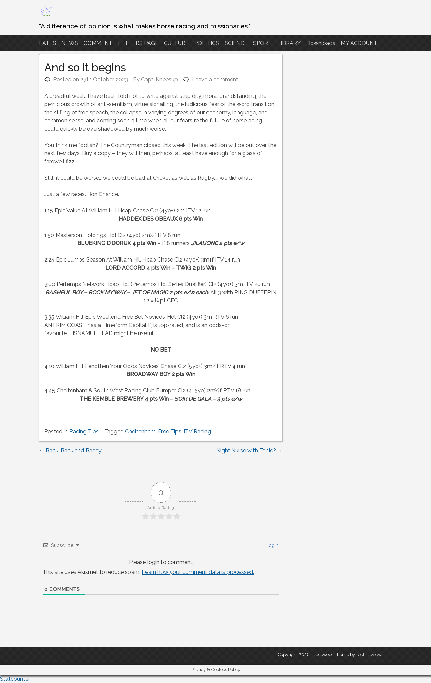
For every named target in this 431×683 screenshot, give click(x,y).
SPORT (262, 43)
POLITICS (206, 43)
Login (271, 545)
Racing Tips (84, 431)
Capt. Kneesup (159, 79)
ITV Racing (197, 431)
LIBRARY (289, 43)
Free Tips (169, 431)
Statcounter (15, 678)
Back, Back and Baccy (70, 450)
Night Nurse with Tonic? (249, 450)
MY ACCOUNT (359, 43)
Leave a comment (215, 79)
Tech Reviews (369, 654)
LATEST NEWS (58, 43)
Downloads (320, 43)
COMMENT (97, 43)
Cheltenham (140, 431)
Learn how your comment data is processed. (198, 572)
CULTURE (176, 43)
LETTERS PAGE (138, 43)
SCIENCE (236, 43)
